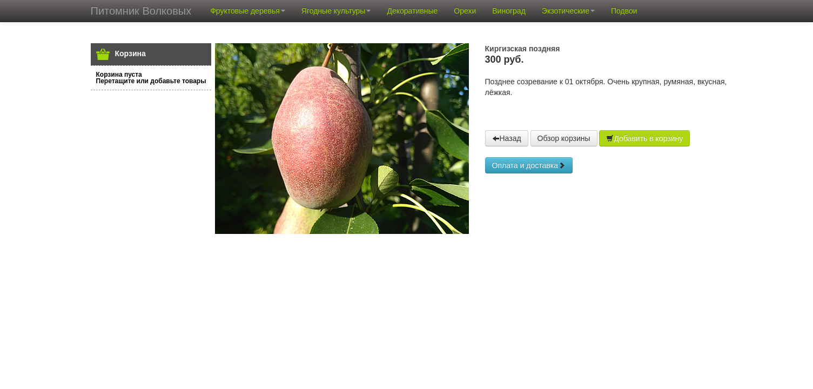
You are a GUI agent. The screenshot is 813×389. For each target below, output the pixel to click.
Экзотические (568, 10)
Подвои (624, 10)
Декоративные (412, 10)
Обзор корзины (563, 138)
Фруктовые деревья (247, 10)
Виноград (509, 10)
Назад (506, 138)
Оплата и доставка (529, 165)
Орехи (465, 10)
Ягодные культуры (336, 10)
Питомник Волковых (141, 11)
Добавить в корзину (644, 138)
